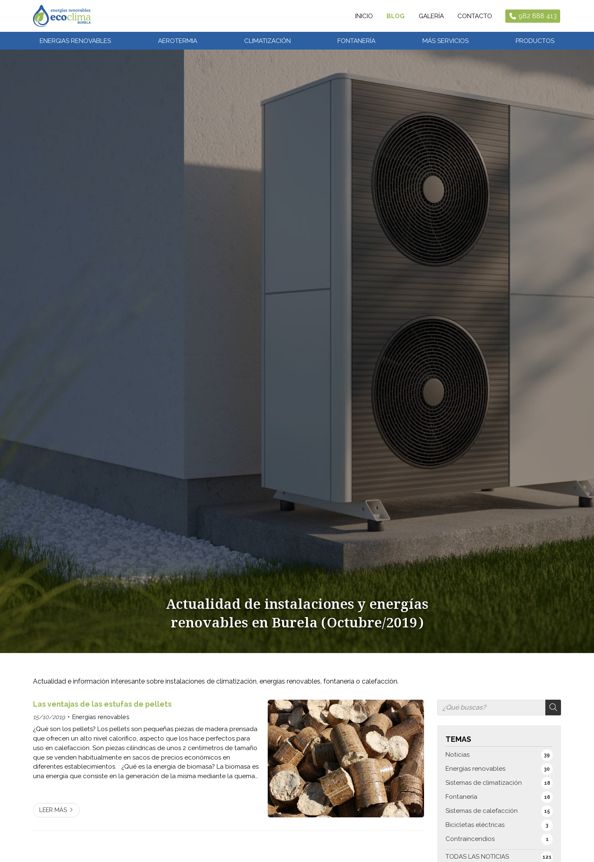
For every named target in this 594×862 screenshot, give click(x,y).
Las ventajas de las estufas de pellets (102, 710)
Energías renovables (101, 723)
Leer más (53, 816)
